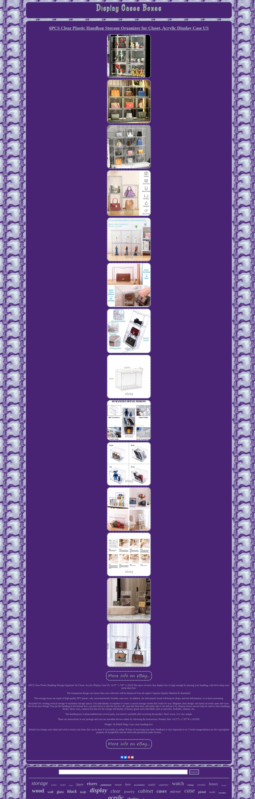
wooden (222, 793)
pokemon (106, 785)
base (128, 784)
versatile (201, 785)
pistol (202, 792)
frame (54, 785)
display (98, 790)
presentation (139, 785)
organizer (164, 784)
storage (39, 783)
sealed (151, 784)
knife (83, 792)
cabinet (145, 791)
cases (162, 791)
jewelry (129, 792)
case (189, 790)
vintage (190, 785)
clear (116, 791)
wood (38, 791)
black (72, 791)
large (71, 785)
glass (60, 792)
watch (178, 783)
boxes (213, 784)
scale (212, 792)
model (62, 785)
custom (223, 785)
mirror (175, 791)
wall (50, 792)
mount (118, 784)
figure (80, 784)
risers (92, 783)
